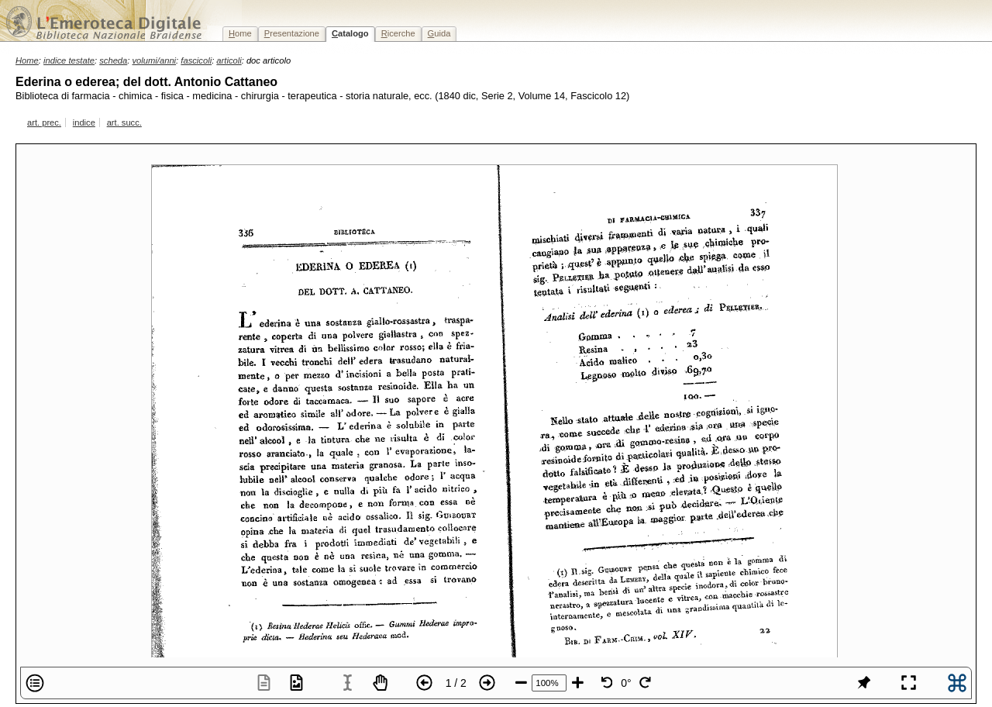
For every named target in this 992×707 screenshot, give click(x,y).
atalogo (350, 33)
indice (84, 122)
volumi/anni (155, 60)
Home (27, 60)
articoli (228, 60)
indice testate (69, 60)
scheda (113, 60)
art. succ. (124, 122)
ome (240, 33)
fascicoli (196, 60)
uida (439, 33)
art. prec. (44, 122)
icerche (398, 33)
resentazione (291, 33)
